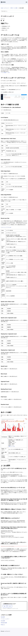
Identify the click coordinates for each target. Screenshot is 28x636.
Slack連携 (3, 617)
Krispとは (3, 624)
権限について (11, 446)
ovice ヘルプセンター (5, 8)
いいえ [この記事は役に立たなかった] (9, 606)
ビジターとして (5, 227)
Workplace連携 (4, 622)
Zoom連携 (3, 620)
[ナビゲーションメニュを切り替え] (26, 2)
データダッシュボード (5, 618)
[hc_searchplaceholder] (14, 11)
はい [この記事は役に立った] (5, 606)
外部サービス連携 (13, 8)
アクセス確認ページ (4, 72)
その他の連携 (21, 8)
